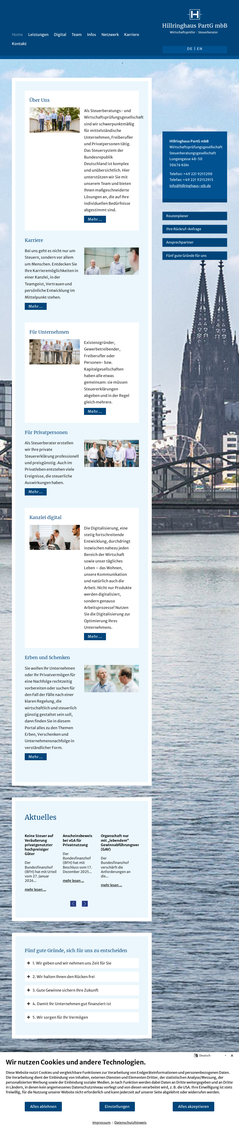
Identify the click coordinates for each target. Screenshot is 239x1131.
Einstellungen (117, 1106)
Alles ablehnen (43, 1106)
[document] (119, 1080)
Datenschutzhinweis (130, 1122)
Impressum (101, 1122)
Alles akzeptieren (193, 1106)
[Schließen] (231, 1055)
